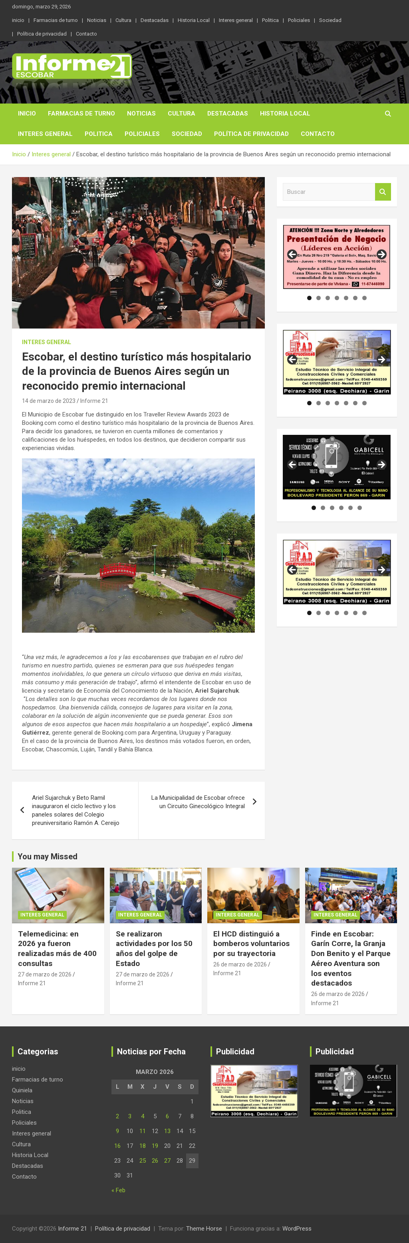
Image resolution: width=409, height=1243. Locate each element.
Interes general (236, 20)
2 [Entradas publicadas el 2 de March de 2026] (117, 1116)
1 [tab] (309, 298)
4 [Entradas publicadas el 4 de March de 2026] (142, 1116)
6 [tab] (355, 298)
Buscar (383, 192)
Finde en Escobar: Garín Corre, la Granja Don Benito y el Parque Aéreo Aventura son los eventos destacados (351, 958)
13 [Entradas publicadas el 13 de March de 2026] (167, 1131)
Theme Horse (204, 1228)
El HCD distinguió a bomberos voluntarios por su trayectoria (251, 943)
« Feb (118, 1190)
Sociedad (330, 20)
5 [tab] (346, 298)
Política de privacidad (42, 34)
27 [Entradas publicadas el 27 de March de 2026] (167, 1160)
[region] (337, 257)
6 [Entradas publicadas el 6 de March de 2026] (167, 1116)
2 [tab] (318, 298)
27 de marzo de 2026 (44, 974)
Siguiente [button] (381, 255)
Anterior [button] (293, 255)
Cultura (123, 20)
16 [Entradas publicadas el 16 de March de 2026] (117, 1145)
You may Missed (47, 856)
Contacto (86, 34)
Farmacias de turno (56, 20)
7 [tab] (364, 298)
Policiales (299, 20)
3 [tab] (328, 298)
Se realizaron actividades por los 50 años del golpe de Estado (154, 948)
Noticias (96, 20)
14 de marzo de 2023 (48, 401)
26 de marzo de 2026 (240, 964)
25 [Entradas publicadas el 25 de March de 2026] (142, 1160)
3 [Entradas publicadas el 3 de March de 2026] (129, 1116)
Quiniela (22, 1090)
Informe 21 (94, 401)
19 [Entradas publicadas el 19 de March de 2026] (155, 1145)
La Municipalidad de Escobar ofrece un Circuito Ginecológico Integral (198, 802)
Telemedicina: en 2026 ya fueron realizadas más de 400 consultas (57, 948)
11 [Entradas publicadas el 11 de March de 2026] (142, 1131)
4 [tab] (337, 298)
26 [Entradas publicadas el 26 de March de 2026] (155, 1160)
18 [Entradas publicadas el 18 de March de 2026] (142, 1145)
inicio (18, 20)
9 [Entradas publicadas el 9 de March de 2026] (117, 1131)
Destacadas (155, 20)
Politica (270, 20)
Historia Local (194, 20)
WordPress (297, 1228)
